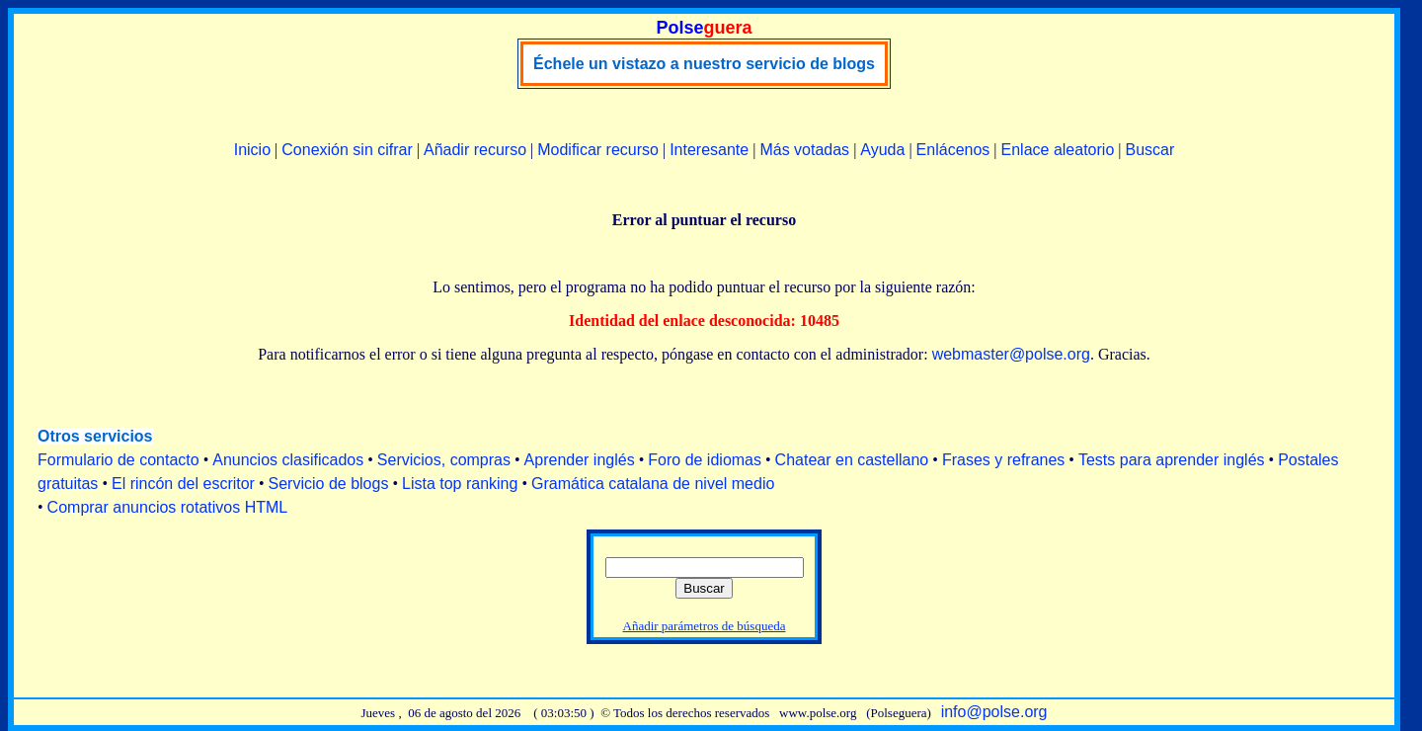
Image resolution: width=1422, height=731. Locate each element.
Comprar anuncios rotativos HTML (167, 507)
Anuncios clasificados (287, 459)
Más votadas (804, 149)
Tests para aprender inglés (1171, 459)
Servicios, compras (444, 459)
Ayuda (882, 149)
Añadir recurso (475, 149)
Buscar (1149, 149)
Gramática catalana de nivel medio (652, 483)
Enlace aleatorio (1058, 149)
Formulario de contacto (118, 459)
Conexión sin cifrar (347, 149)
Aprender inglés (579, 459)
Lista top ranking (459, 483)
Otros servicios (95, 436)
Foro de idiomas (704, 459)
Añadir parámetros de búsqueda (704, 625)
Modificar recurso (598, 149)
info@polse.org (994, 711)
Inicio (252, 149)
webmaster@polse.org (1011, 354)
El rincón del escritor (183, 483)
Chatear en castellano (852, 459)
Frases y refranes (1003, 459)
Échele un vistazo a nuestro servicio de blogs (704, 63)
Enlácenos (953, 149)
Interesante (709, 149)
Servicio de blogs (329, 483)
